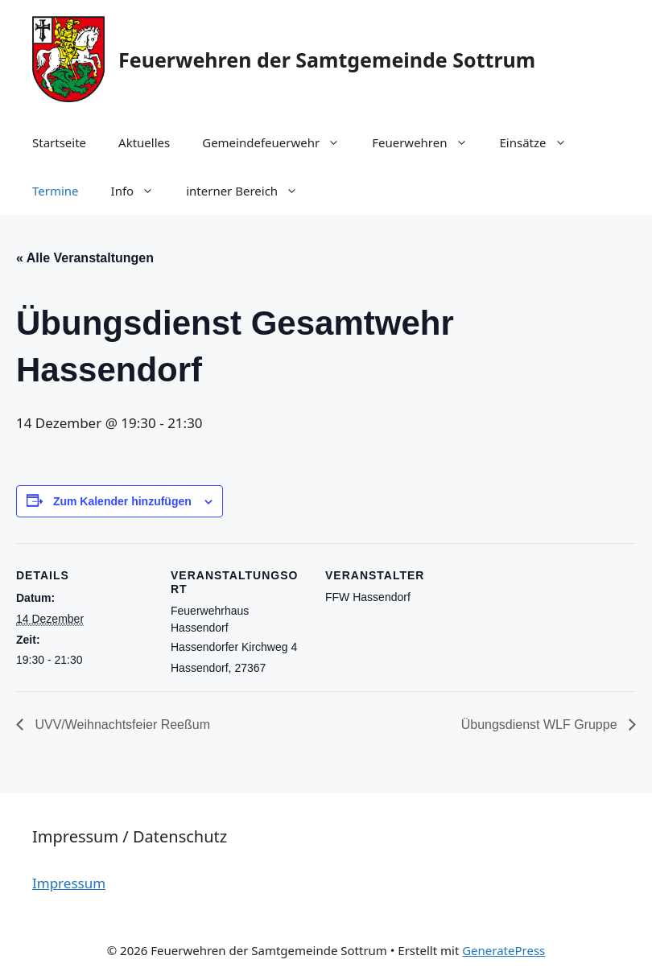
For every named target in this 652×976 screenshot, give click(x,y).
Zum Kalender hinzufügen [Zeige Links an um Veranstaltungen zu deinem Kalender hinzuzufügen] (122, 501)
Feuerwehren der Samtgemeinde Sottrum (326, 59)
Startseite (59, 142)
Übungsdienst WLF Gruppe (541, 724)
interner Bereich (250, 191)
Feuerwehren (427, 142)
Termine (55, 191)
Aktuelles (144, 142)
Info (141, 191)
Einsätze (541, 142)
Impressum (68, 883)
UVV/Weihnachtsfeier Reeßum (120, 724)
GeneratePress (503, 950)
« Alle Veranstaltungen (85, 258)
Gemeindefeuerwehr (279, 142)
